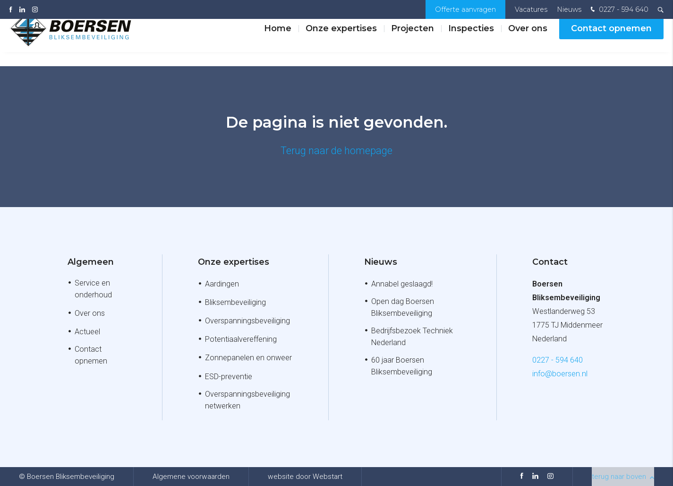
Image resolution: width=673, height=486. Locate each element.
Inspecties (471, 42)
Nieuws (569, 9)
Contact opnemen (611, 42)
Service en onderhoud (93, 288)
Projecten (412, 42)
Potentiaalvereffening (241, 339)
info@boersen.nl (560, 373)
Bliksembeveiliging (235, 302)
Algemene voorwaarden (191, 476)
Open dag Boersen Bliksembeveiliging (402, 307)
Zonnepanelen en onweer (248, 357)
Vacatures (531, 9)
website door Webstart (305, 476)
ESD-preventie (228, 376)
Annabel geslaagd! (402, 283)
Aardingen (222, 283)
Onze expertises (341, 42)
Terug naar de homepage (336, 150)
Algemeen (91, 262)
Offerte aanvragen (465, 9)
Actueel (87, 331)
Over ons (527, 42)
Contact (550, 262)
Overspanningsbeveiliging (247, 320)
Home (277, 42)
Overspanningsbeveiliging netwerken (247, 400)
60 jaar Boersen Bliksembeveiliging (401, 366)
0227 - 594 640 (618, 10)
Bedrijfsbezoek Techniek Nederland (412, 336)
